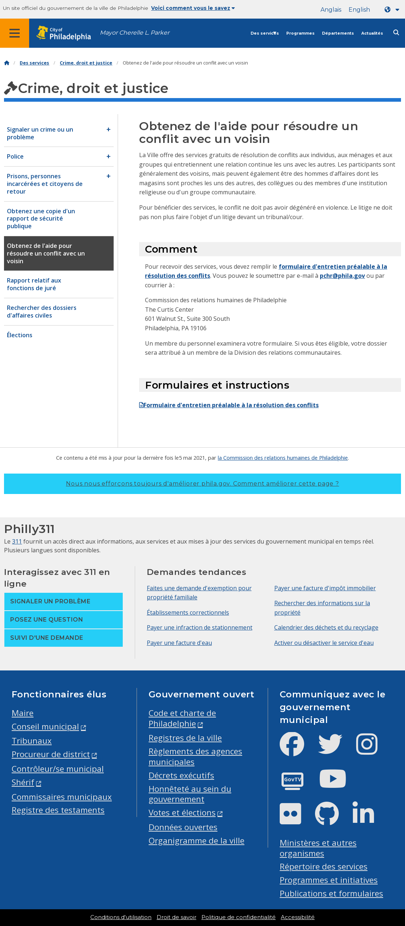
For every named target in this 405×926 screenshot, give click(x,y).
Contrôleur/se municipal (58, 768)
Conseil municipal (45, 726)
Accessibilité (298, 917)
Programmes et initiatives (329, 880)
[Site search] (396, 33)
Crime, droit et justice (86, 63)
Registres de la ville (185, 737)
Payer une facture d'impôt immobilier (325, 588)
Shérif (23, 782)
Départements (338, 33)
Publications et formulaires (331, 893)
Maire (23, 713)
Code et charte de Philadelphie (182, 718)
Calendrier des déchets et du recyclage (326, 627)
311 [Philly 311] (17, 541)
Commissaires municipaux (62, 796)
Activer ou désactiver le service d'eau (324, 643)
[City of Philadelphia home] (67, 33)
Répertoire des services (323, 866)
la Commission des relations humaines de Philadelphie (283, 457)
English (359, 9)
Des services (265, 33)
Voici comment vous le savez (193, 8)
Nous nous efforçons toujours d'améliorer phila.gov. (202, 483)
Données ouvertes (183, 827)
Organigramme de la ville (196, 840)
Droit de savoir (176, 917)
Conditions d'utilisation (121, 917)
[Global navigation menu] (14, 33)
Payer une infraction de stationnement (199, 627)
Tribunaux (32, 740)
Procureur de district (51, 754)
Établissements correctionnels (188, 612)
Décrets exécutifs (181, 775)
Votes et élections (182, 812)
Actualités (372, 33)
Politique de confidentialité (238, 917)
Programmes (300, 33)
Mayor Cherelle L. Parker (134, 32)
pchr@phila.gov (342, 276)
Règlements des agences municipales (195, 756)
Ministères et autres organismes (318, 848)
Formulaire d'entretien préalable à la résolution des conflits (229, 405)
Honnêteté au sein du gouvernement (190, 794)
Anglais (331, 9)
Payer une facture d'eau (179, 643)
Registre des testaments (58, 810)
